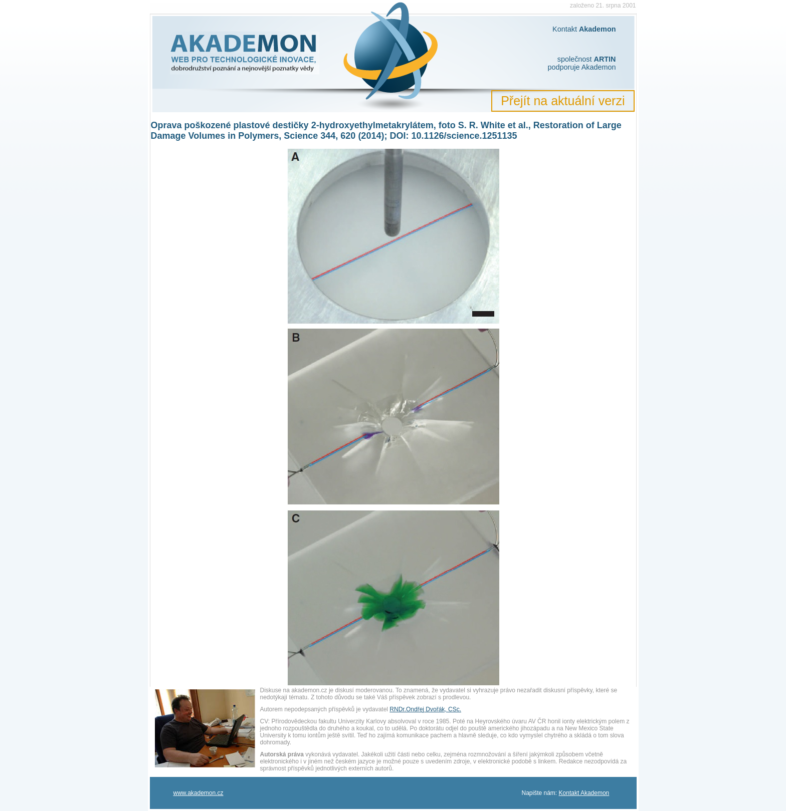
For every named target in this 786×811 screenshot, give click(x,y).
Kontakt (584, 29)
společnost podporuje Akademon (581, 63)
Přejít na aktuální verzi (563, 101)
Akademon (182, 9)
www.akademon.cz (198, 792)
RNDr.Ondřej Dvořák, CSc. (425, 709)
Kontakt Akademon (584, 792)
